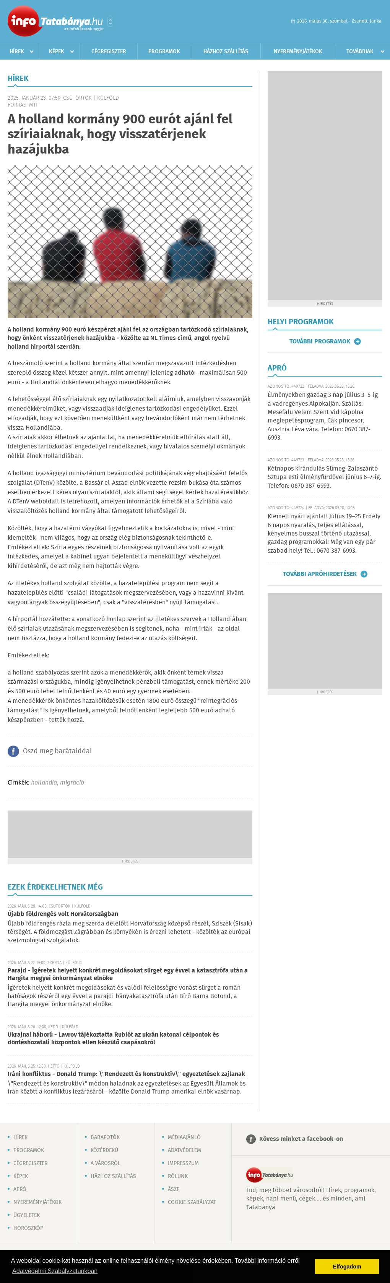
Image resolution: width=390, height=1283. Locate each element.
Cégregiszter (108, 51)
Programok (164, 51)
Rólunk (178, 1176)
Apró (19, 1189)
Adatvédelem (184, 1150)
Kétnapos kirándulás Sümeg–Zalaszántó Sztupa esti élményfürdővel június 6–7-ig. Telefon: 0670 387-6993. (324, 477)
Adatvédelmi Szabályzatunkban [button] (55, 1271)
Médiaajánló (184, 1137)
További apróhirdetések (320, 574)
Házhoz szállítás (225, 51)
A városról (105, 1163)
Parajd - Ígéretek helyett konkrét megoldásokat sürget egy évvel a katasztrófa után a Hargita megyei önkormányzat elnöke (128, 974)
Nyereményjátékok (298, 51)
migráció (72, 783)
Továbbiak (360, 51)
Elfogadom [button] (347, 1267)
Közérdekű (104, 1150)
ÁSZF (173, 1189)
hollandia (44, 783)
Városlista (110, 22)
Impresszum (183, 1163)
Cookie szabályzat (192, 1202)
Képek (56, 51)
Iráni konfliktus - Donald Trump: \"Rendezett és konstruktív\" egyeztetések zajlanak (126, 1074)
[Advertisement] (130, 833)
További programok (319, 341)
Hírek (17, 51)
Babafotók (105, 1137)
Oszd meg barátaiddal (57, 751)
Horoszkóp (28, 1228)
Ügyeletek (26, 1215)
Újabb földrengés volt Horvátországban (63, 914)
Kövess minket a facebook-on (301, 1139)
